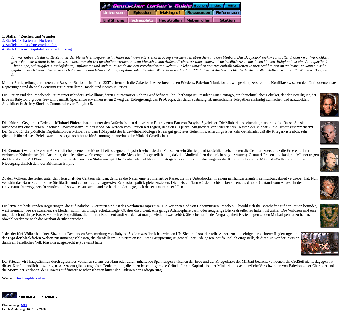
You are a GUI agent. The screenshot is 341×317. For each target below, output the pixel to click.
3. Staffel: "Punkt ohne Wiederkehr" (29, 46)
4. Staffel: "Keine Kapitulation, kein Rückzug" (37, 50)
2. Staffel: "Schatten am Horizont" (28, 41)
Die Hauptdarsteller (30, 279)
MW (24, 306)
